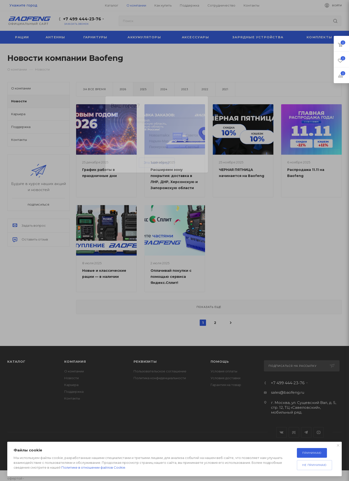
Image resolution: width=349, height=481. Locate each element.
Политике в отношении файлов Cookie (93, 467)
